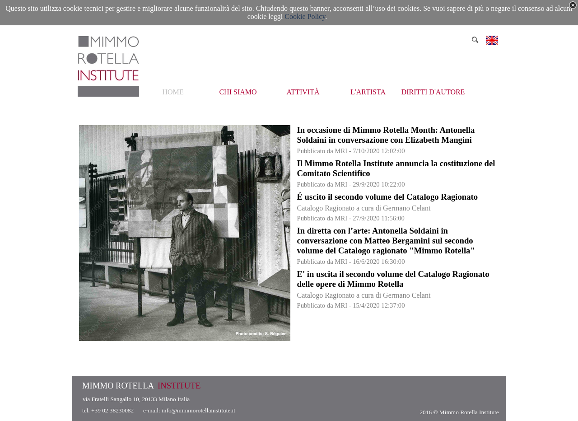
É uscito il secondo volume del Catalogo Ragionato (387, 196)
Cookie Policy (304, 16)
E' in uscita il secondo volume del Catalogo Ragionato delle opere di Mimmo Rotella (393, 279)
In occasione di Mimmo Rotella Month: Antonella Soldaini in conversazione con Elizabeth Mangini (386, 135)
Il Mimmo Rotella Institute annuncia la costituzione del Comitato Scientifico (396, 168)
